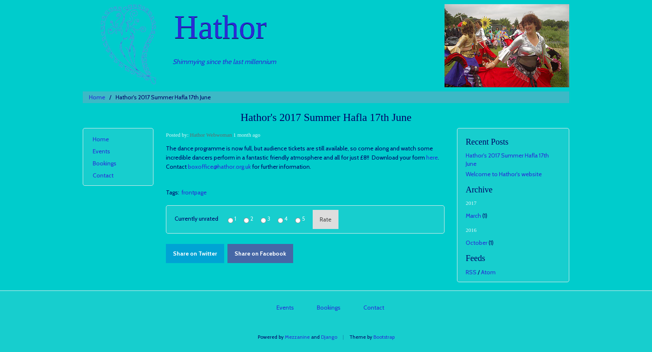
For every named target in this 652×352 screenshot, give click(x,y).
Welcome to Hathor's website (504, 174)
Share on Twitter (195, 253)
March (473, 215)
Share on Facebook (260, 253)
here (432, 157)
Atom (488, 272)
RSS (471, 272)
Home (97, 97)
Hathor (220, 27)
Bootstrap (384, 337)
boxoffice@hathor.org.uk (219, 166)
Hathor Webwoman (211, 135)
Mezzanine (297, 337)
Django (329, 337)
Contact (103, 175)
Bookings (104, 163)
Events (101, 151)
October (476, 242)
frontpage (194, 192)
